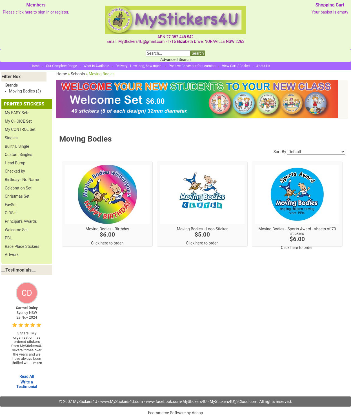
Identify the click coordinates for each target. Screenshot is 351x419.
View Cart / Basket (236, 66)
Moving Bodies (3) (25, 91)
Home (34, 66)
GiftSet (11, 213)
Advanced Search (175, 59)
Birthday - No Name (22, 179)
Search (198, 53)
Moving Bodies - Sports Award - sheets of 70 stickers (297, 231)
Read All (26, 376)
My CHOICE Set (18, 121)
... (36, 363)
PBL (8, 238)
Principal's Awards (21, 221)
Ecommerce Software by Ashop (175, 413)
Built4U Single (17, 146)
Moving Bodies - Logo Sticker (202, 229)
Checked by (15, 171)
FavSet (11, 204)
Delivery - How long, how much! (138, 66)
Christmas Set (17, 196)
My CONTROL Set (20, 129)
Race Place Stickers (22, 246)
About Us (263, 66)
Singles (11, 138)
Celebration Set (18, 188)
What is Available (96, 66)
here (28, 12)
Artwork (12, 254)
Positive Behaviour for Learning (192, 66)
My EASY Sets (17, 113)
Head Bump (15, 163)
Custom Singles (18, 154)
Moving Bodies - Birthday (107, 229)
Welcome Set (16, 230)
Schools (78, 74)
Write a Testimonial (26, 384)
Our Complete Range (61, 66)
